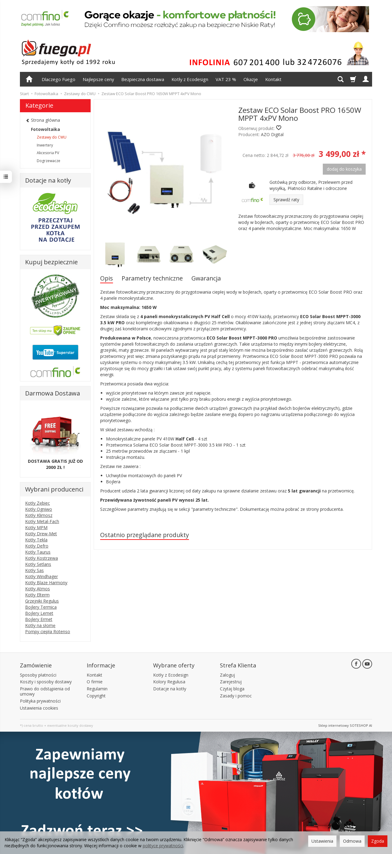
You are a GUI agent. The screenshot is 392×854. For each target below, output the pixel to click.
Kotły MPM (36, 527)
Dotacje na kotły (169, 688)
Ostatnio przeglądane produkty (144, 535)
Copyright (96, 695)
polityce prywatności (163, 845)
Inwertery (45, 145)
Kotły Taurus (38, 552)
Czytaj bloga (232, 688)
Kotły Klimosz (38, 515)
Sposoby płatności (38, 674)
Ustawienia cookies (39, 707)
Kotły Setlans (38, 564)
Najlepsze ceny (98, 79)
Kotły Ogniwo (38, 509)
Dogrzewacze (48, 160)
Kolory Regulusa (169, 681)
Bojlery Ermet (38, 619)
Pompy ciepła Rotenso (47, 631)
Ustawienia (322, 841)
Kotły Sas (34, 570)
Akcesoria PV (48, 152)
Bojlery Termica (41, 607)
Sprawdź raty (286, 199)
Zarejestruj (231, 681)
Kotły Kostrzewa (41, 558)
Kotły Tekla (36, 540)
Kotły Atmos (37, 589)
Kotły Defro (36, 546)
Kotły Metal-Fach (42, 521)
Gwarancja (206, 278)
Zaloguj (227, 674)
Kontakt (273, 79)
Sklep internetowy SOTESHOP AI (345, 725)
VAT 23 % (226, 79)
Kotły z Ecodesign (190, 79)
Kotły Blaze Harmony (46, 582)
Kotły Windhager (41, 576)
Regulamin (97, 688)
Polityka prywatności (40, 700)
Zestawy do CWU (51, 137)
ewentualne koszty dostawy (70, 725)
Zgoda (377, 841)
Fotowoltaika (45, 129)
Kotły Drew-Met (41, 534)
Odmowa (352, 841)
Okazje (250, 79)
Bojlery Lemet (39, 613)
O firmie (95, 681)
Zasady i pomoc (236, 695)
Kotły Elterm (37, 595)
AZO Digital (272, 134)
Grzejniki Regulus (42, 601)
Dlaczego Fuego (58, 79)
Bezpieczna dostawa (142, 79)
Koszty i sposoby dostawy (46, 681)
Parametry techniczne (152, 278)
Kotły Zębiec (37, 503)
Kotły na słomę (40, 625)
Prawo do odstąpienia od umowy (45, 690)
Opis (106, 278)
